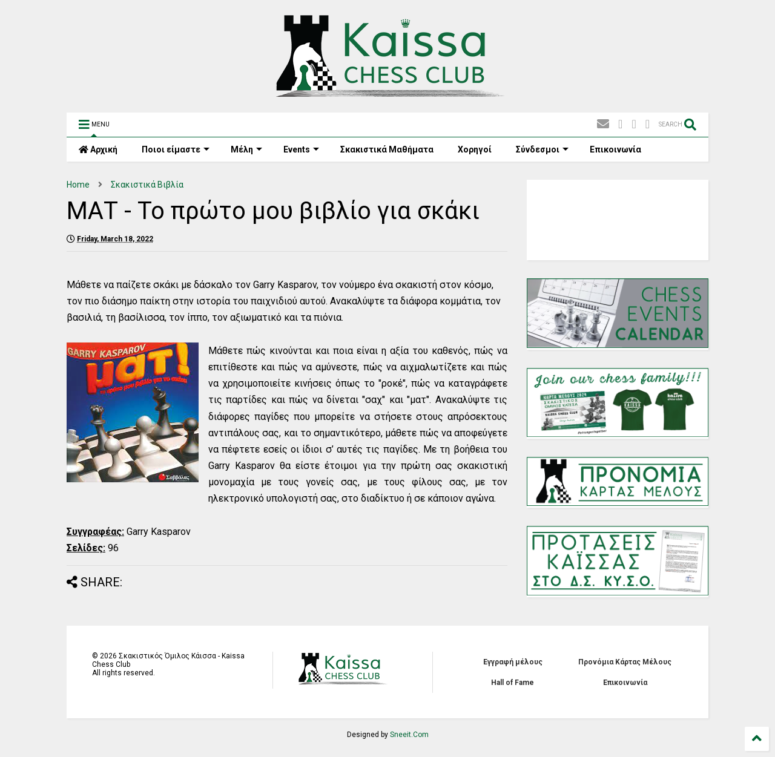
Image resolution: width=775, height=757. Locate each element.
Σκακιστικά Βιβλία (147, 184)
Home (78, 184)
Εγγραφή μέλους (512, 662)
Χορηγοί (475, 149)
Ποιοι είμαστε (175, 149)
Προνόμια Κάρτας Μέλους (624, 662)
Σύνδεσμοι (542, 149)
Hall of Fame (512, 682)
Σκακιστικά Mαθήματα (387, 149)
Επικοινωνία (615, 149)
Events (301, 149)
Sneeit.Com (409, 734)
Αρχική (98, 149)
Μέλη (246, 149)
